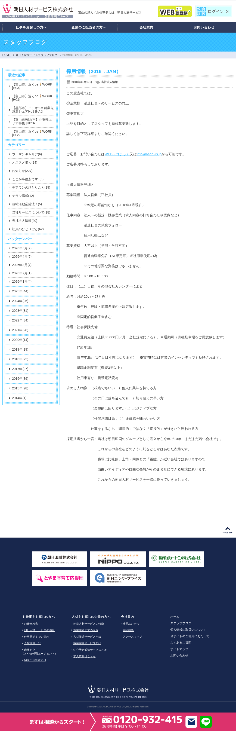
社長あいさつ (131, 623)
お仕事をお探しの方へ (38, 616)
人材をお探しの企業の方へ (91, 616)
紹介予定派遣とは (35, 660)
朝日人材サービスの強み (39, 630)
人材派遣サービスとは (87, 636)
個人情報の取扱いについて (188, 629)
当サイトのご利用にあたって (189, 636)
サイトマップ (179, 649)
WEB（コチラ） (117, 154)
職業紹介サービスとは (87, 643)
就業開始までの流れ (85, 630)
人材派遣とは (32, 643)
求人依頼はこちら (84, 656)
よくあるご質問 (180, 642)
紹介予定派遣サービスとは (90, 649)
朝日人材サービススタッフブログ (36, 55)
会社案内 (127, 616)
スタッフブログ (180, 623)
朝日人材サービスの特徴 (88, 623)
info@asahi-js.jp (149, 154)
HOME (6, 55)
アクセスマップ (132, 636)
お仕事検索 (31, 623)
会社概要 (128, 630)
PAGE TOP (228, 533)
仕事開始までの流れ (36, 636)
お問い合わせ (179, 655)
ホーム (174, 616)
